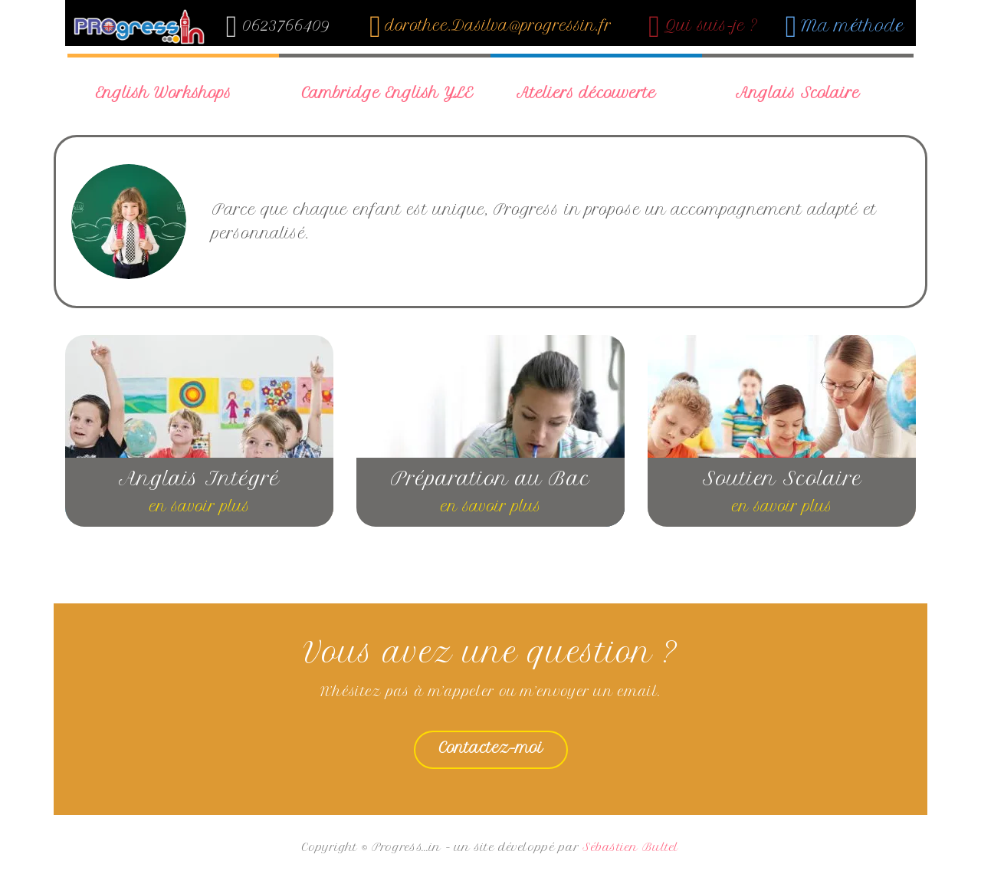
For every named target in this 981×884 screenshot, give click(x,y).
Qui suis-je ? (703, 26)
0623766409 (278, 26)
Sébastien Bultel (630, 847)
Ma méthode (845, 25)
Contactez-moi (490, 748)
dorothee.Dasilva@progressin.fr (490, 26)
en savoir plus (199, 506)
